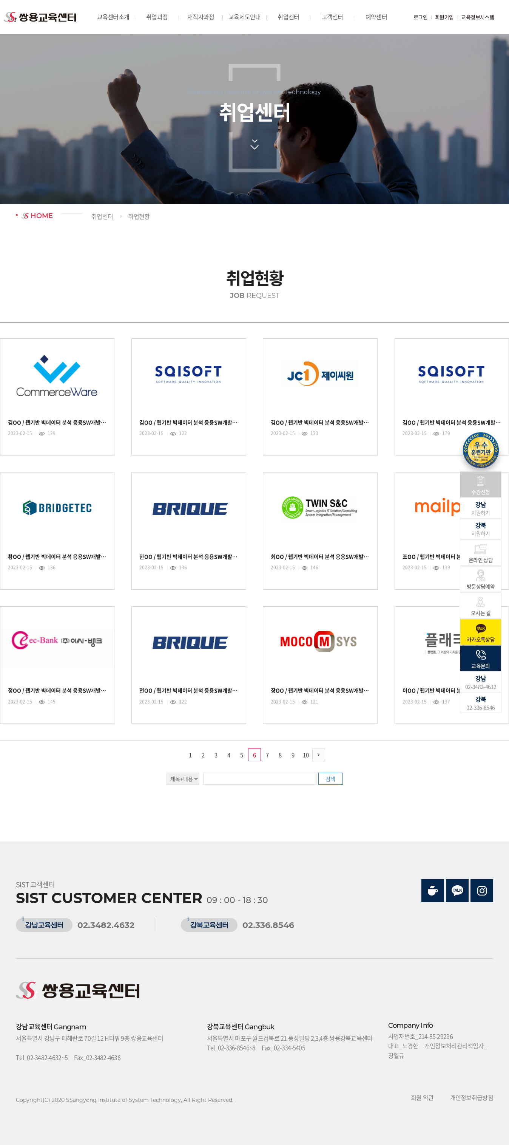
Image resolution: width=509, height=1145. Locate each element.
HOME (37, 216)
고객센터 (332, 16)
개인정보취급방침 (471, 1097)
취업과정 (157, 16)
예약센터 (376, 16)
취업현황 (139, 216)
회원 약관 (422, 1097)
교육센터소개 (113, 16)
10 (306, 755)
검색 (330, 778)
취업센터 (288, 16)
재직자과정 (200, 16)
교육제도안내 (244, 16)
